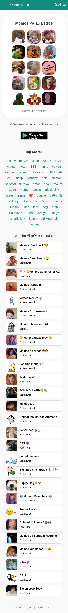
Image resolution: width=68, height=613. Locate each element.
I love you (40, 172)
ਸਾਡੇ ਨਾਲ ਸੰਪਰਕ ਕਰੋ (45, 607)
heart (23, 166)
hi (36, 201)
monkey (34, 224)
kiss (35, 207)
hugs (55, 213)
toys (58, 160)
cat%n (56, 166)
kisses (9, 195)
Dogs (45, 201)
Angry (47, 160)
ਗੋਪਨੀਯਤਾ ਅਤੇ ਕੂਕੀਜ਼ (23, 607)
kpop (29, 213)
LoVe (13, 189)
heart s (57, 201)
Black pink (52, 189)
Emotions (15, 213)
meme (24, 189)
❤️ (31, 195)
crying (11, 166)
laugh (33, 218)
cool (47, 184)
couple (41, 195)
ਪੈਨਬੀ (60, 5)
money (58, 184)
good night (13, 201)
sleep (19, 178)
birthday (33, 178)
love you (42, 213)
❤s (61, 172)
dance (37, 189)
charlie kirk (17, 218)
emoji (21, 195)
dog (45, 207)
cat (9, 178)
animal (56, 178)
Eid (52, 172)
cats (45, 178)
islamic (24, 172)
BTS (34, 166)
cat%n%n (56, 195)
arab (55, 207)
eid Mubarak (49, 218)
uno (26, 207)
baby (27, 201)
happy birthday (17, 160)
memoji (15, 207)
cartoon (10, 172)
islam (35, 160)
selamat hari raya (17, 184)
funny (44, 166)
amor (36, 184)
